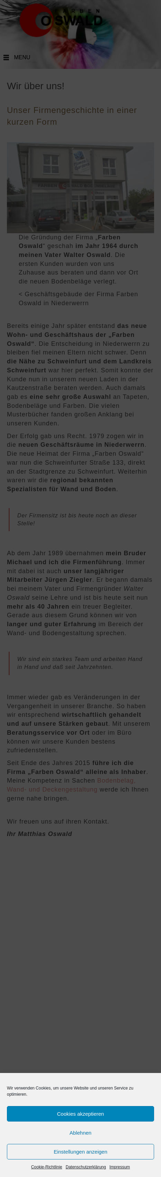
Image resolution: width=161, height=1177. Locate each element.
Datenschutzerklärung (86, 1167)
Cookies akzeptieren (80, 1114)
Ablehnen (80, 1133)
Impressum (120, 1167)
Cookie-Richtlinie (46, 1167)
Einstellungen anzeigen (80, 1152)
